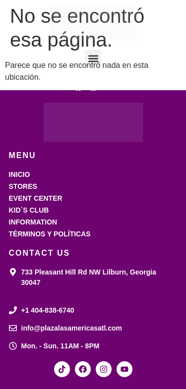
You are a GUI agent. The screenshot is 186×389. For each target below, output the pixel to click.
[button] (93, 58)
